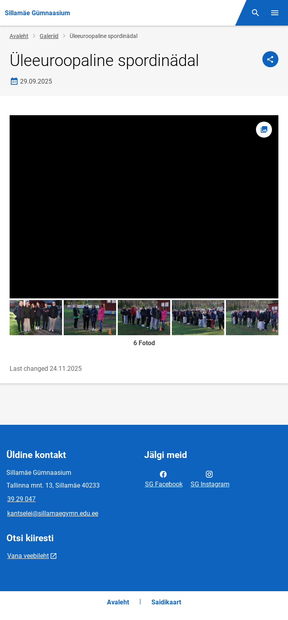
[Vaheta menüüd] (275, 13)
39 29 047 (21, 499)
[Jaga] (270, 59)
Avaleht (19, 36)
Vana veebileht (28, 556)
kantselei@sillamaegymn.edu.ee (52, 513)
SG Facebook (164, 478)
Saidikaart (166, 602)
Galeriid (49, 36)
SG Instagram (210, 478)
